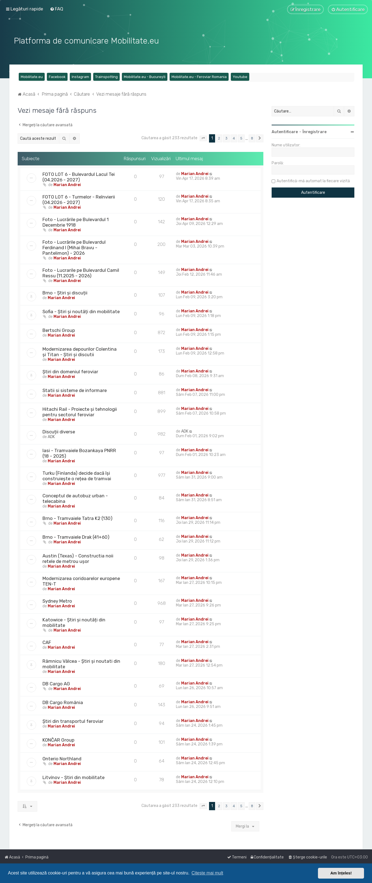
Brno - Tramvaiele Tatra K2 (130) (77, 518)
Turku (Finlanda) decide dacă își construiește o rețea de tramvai (76, 475)
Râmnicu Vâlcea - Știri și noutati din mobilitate (81, 663)
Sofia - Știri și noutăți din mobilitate (81, 311)
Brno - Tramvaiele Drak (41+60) (75, 537)
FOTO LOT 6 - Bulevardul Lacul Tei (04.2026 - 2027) (78, 176)
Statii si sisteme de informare (74, 390)
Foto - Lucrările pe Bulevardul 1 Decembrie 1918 (75, 222)
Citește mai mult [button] (207, 873)
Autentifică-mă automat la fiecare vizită (313, 181)
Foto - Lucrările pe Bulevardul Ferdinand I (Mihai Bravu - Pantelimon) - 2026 (74, 247)
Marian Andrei (67, 184)
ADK (51, 436)
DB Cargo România (62, 702)
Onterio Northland (61, 758)
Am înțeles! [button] (341, 873)
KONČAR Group (58, 740)
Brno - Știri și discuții (64, 293)
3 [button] (226, 138)
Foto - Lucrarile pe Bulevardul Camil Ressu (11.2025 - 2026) (80, 272)
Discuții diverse (58, 431)
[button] (203, 138)
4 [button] (234, 138)
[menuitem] (57, 9)
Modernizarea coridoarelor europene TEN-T (81, 581)
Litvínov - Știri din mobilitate (73, 777)
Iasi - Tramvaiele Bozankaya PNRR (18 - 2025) (79, 453)
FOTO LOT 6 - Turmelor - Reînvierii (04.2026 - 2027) (78, 199)
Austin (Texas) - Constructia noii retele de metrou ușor (77, 558)
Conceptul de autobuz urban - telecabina (75, 498)
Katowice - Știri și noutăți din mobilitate (73, 622)
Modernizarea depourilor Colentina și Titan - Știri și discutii (79, 351)
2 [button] (219, 138)
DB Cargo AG (56, 683)
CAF (46, 642)
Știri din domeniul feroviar (70, 371)
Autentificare (285, 132)
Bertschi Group (58, 330)
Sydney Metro (57, 601)
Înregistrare (314, 132)
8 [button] (252, 138)
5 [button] (241, 138)
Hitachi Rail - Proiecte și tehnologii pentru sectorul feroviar (79, 411)
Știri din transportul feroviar (72, 721)
